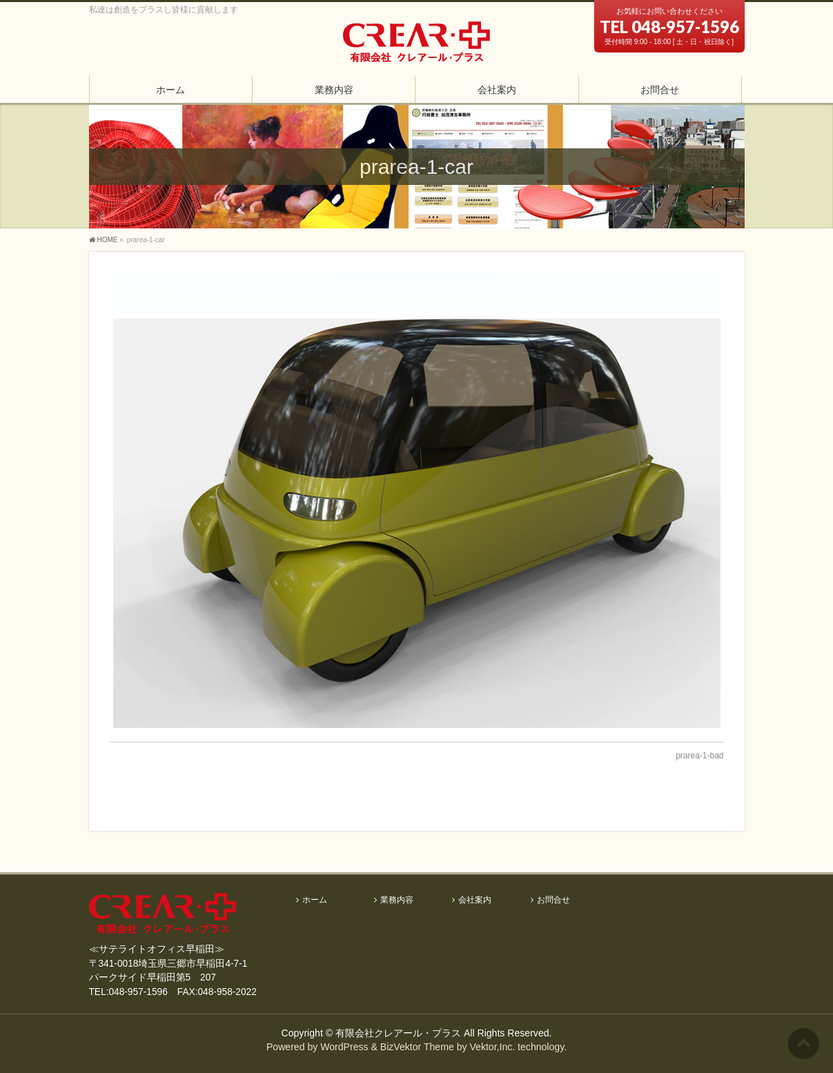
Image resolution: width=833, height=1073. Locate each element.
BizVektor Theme (417, 1046)
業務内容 (396, 900)
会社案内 (474, 900)
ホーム (314, 900)
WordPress (344, 1046)
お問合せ (553, 900)
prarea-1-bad (699, 755)
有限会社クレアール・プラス (398, 1032)
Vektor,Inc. (492, 1046)
